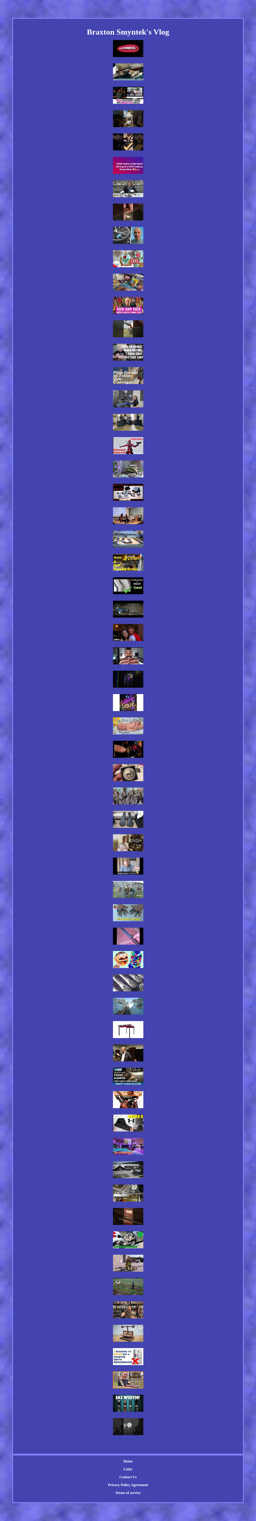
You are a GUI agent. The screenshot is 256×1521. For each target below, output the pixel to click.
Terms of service (128, 1493)
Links (128, 1469)
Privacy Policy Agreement (128, 1485)
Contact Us (128, 1477)
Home (128, 1461)
